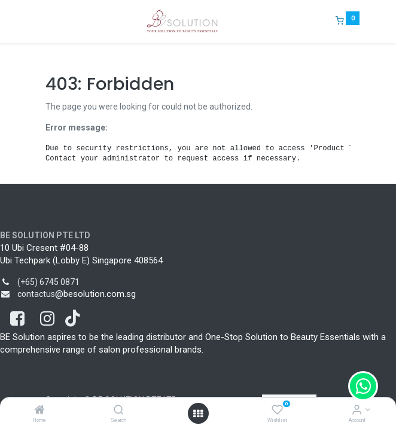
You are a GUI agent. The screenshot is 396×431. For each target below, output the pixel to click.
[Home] (39, 410)
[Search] (118, 410)
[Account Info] (357, 410)
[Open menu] (198, 413)
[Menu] (37, 22)
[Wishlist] (277, 410)
